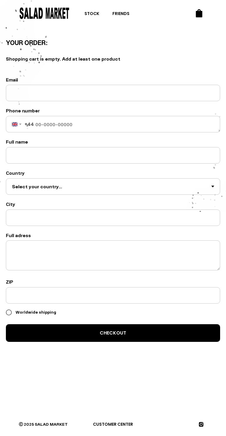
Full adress (18, 235)
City (10, 204)
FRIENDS (120, 13)
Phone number (23, 110)
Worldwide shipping (31, 312)
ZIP (9, 281)
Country (15, 173)
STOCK (91, 13)
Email (12, 79)
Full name (17, 141)
